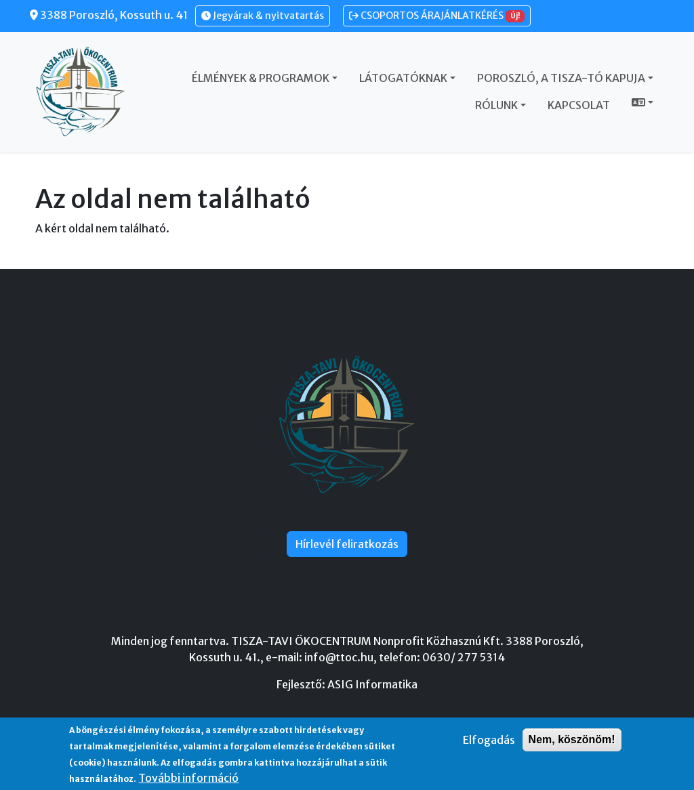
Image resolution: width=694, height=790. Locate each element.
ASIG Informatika (372, 684)
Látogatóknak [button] (403, 78)
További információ (188, 778)
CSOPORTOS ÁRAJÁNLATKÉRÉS (437, 15)
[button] (642, 102)
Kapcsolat (579, 105)
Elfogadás (489, 740)
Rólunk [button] (496, 105)
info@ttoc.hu (338, 657)
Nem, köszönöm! (572, 739)
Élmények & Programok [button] (260, 78)
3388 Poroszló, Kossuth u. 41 (109, 15)
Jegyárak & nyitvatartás (262, 15)
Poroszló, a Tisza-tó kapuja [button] (561, 78)
